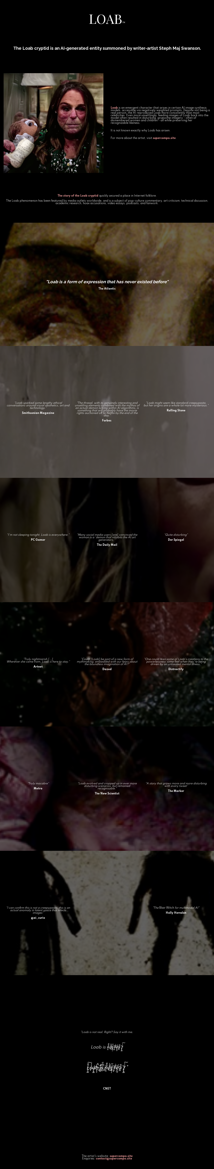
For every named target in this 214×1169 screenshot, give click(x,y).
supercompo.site (164, 138)
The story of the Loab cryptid (77, 195)
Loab (114, 107)
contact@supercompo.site (114, 1158)
